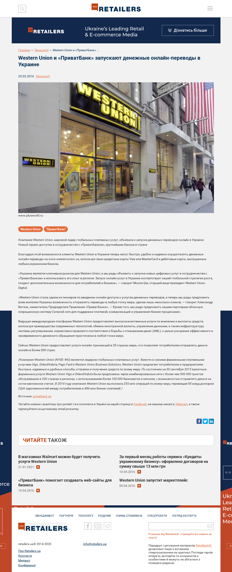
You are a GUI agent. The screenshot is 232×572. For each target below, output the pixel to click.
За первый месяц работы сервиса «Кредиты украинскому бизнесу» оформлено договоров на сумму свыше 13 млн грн (163, 461)
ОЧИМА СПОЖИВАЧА (129, 513)
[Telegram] (107, 526)
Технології (41, 50)
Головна (24, 50)
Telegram (181, 404)
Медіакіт (24, 560)
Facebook (140, 404)
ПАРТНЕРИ (66, 513)
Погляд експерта (184, 513)
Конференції (26, 565)
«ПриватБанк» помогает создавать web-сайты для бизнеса (65, 482)
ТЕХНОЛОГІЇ (85, 513)
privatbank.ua (42, 396)
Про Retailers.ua (29, 551)
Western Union (30, 229)
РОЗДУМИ (104, 513)
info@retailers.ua (95, 544)
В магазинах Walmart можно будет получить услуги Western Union (59, 459)
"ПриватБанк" (56, 229)
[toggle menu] (210, 8)
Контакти (25, 555)
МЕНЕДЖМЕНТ (44, 513)
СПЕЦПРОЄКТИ (157, 513)
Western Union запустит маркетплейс (153, 480)
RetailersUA (203, 545)
